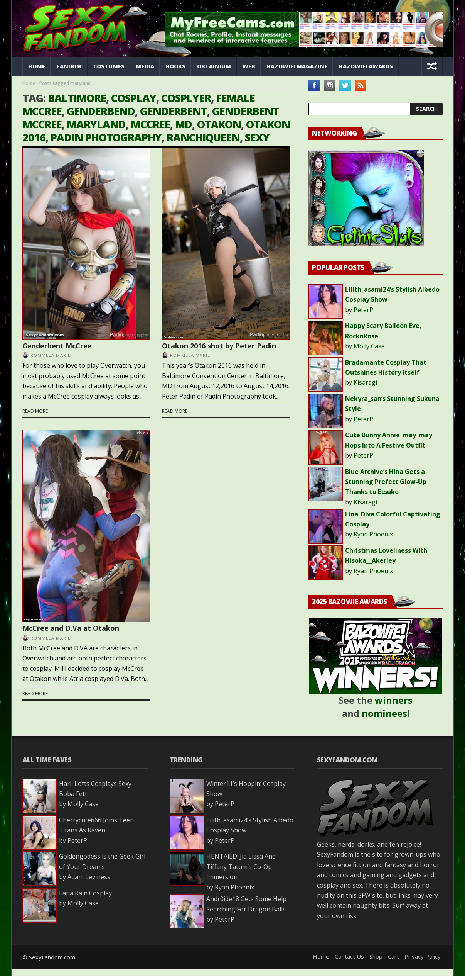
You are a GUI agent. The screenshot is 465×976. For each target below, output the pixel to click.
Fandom (69, 66)
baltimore (77, 98)
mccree (150, 124)
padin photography (106, 137)
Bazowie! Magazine (297, 66)
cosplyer (186, 98)
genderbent (173, 111)
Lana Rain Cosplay (85, 893)
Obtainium (214, 66)
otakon (219, 124)
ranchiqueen (203, 137)
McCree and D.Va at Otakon (70, 628)
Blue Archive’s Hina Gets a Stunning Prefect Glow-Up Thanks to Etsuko (385, 481)
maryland (96, 124)
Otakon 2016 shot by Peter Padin (219, 345)
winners (394, 700)
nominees (384, 713)
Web (249, 66)
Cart (393, 956)
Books (175, 66)
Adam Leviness (88, 876)
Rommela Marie (50, 355)
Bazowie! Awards (366, 66)
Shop (375, 956)
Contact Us (349, 956)
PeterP (363, 310)
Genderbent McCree (57, 345)
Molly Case (369, 346)
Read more (35, 411)
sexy (257, 137)
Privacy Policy (422, 956)
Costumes (109, 66)
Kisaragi (365, 382)
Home (36, 66)
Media (145, 66)
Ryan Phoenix (373, 534)
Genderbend (101, 111)
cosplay (133, 98)
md (183, 124)
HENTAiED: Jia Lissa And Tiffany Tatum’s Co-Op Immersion (241, 866)
